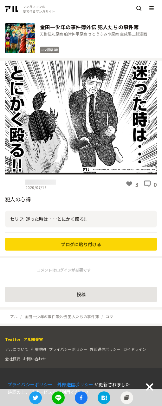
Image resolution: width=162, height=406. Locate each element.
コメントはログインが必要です (64, 269)
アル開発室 (33, 339)
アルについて (16, 349)
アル (14, 316)
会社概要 (13, 358)
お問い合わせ (34, 358)
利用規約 (38, 349)
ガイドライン (134, 349)
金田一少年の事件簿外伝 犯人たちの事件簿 (62, 316)
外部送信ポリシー (105, 349)
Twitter (12, 339)
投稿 (81, 294)
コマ (109, 316)
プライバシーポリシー (68, 349)
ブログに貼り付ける (81, 244)
